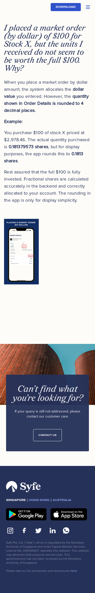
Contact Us (47, 436)
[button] (88, 7)
